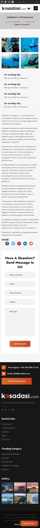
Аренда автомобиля (10, 454)
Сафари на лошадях (10, 465)
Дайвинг (5, 469)
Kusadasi (5, 432)
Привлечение (30, 22)
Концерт (5, 458)
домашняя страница (12, 22)
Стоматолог (7, 424)
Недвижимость (8, 428)
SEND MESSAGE (20, 344)
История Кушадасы (16, 381)
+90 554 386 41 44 (29, 367)
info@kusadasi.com (21, 373)
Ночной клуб (7, 462)
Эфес (4, 435)
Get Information (29, 523)
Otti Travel (6, 439)
